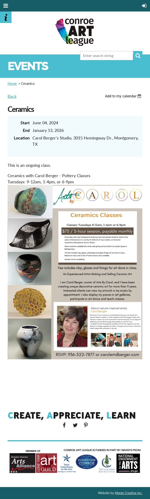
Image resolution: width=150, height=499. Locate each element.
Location (22, 137)
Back (12, 96)
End (26, 130)
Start (25, 122)
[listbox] (124, 96)
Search (137, 55)
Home (12, 83)
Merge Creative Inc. (128, 493)
